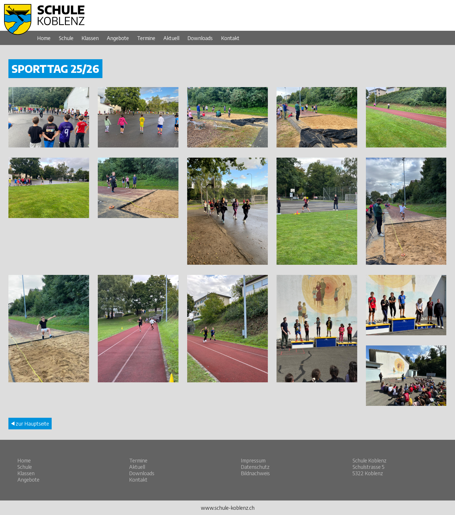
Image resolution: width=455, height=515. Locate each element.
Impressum (253, 460)
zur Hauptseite (30, 423)
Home (43, 38)
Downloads (200, 38)
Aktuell (171, 38)
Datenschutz (255, 467)
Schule (66, 38)
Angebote (118, 38)
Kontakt (230, 38)
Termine (146, 38)
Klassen (90, 38)
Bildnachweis (255, 473)
